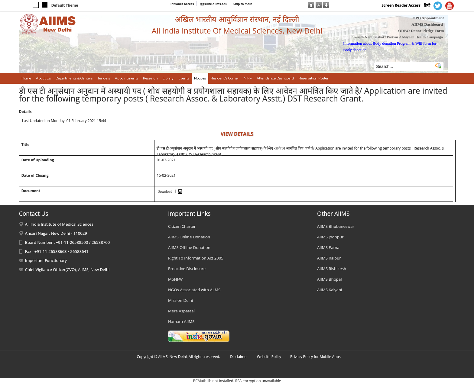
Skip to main (242, 4)
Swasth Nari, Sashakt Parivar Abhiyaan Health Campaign (397, 37)
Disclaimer (239, 356)
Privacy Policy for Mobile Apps (315, 356)
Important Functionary (46, 260)
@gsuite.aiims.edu (213, 4)
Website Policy (269, 356)
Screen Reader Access (400, 5)
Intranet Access (182, 4)
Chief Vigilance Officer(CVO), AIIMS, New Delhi (67, 269)
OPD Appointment (428, 18)
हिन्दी (427, 5)
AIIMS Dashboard (427, 24)
